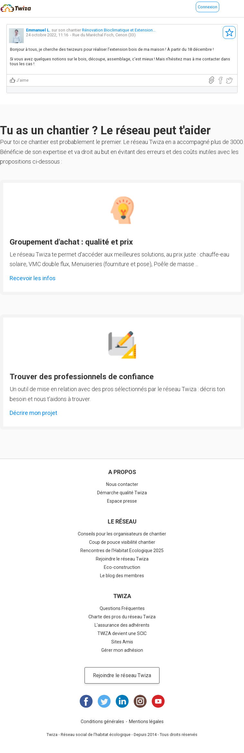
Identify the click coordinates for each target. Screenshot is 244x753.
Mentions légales (146, 721)
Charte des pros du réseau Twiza (122, 616)
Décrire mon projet (33, 412)
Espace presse (122, 501)
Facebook (86, 701)
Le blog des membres (122, 575)
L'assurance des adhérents (122, 625)
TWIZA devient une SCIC (122, 633)
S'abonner (229, 32)
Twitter (104, 701)
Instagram (140, 701)
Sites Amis (122, 641)
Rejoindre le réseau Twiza (122, 558)
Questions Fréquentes (122, 608)
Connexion (207, 6)
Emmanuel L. (38, 30)
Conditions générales (102, 721)
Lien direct (211, 80)
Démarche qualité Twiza (122, 492)
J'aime (22, 80)
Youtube (158, 701)
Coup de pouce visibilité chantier (122, 542)
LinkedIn (122, 701)
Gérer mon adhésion (122, 650)
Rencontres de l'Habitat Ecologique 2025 (122, 550)
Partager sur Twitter (229, 80)
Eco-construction (122, 567)
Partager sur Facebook (220, 80)
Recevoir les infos (33, 278)
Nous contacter (122, 484)
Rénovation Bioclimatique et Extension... (119, 30)
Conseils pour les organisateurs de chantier (122, 533)
